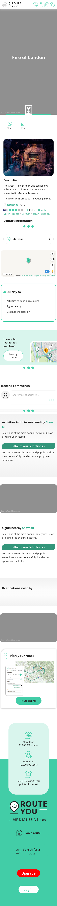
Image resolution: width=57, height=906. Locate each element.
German (26, 213)
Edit (23, 126)
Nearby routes (13, 354)
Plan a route (28, 832)
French (16, 213)
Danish (42, 210)
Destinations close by (16, 310)
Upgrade (28, 872)
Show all (28, 527)
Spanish (45, 213)
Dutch (6, 213)
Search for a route (28, 850)
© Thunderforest (27, 274)
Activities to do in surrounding (21, 299)
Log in (28, 888)
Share (10, 126)
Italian (35, 213)
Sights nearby (12, 305)
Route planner (28, 699)
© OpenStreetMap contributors (44, 274)
